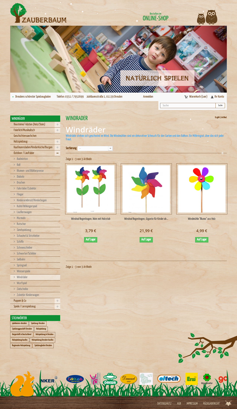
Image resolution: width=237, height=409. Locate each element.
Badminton (22, 159)
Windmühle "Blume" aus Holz (202, 219)
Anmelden (148, 96)
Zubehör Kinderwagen (27, 295)
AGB (179, 403)
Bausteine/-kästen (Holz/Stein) (29, 124)
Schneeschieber (24, 247)
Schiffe (20, 241)
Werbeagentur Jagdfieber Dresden (228, 403)
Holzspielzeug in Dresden (44, 334)
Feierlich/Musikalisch (24, 130)
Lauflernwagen (24, 212)
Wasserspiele (23, 271)
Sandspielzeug (23, 230)
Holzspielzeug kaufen (19, 340)
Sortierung (71, 148)
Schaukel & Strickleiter (28, 235)
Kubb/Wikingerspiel (26, 206)
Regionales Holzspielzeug (21, 345)
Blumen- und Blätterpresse (30, 170)
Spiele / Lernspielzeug (25, 306)
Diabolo (20, 176)
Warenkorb (198, 96)
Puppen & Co (20, 300)
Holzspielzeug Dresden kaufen (42, 340)
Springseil (21, 265)
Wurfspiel (21, 283)
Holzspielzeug (20, 141)
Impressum (192, 403)
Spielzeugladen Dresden (43, 345)
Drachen (20, 182)
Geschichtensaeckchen (25, 136)
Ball (18, 165)
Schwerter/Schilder (26, 253)
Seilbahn (20, 259)
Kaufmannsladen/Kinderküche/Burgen (33, 147)
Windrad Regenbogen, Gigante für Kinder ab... (146, 219)
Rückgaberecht (211, 403)
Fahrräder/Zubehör (26, 188)
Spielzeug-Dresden (38, 323)
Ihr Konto (219, 96)
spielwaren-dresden (19, 323)
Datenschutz (164, 403)
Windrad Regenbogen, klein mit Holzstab (90, 219)
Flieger (20, 194)
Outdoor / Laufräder (24, 153)
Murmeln (21, 218)
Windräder (22, 277)
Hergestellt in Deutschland (21, 334)
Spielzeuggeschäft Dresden (22, 329)
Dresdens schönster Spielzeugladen (33, 96)
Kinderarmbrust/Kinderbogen (31, 200)
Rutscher (21, 224)
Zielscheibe (22, 289)
